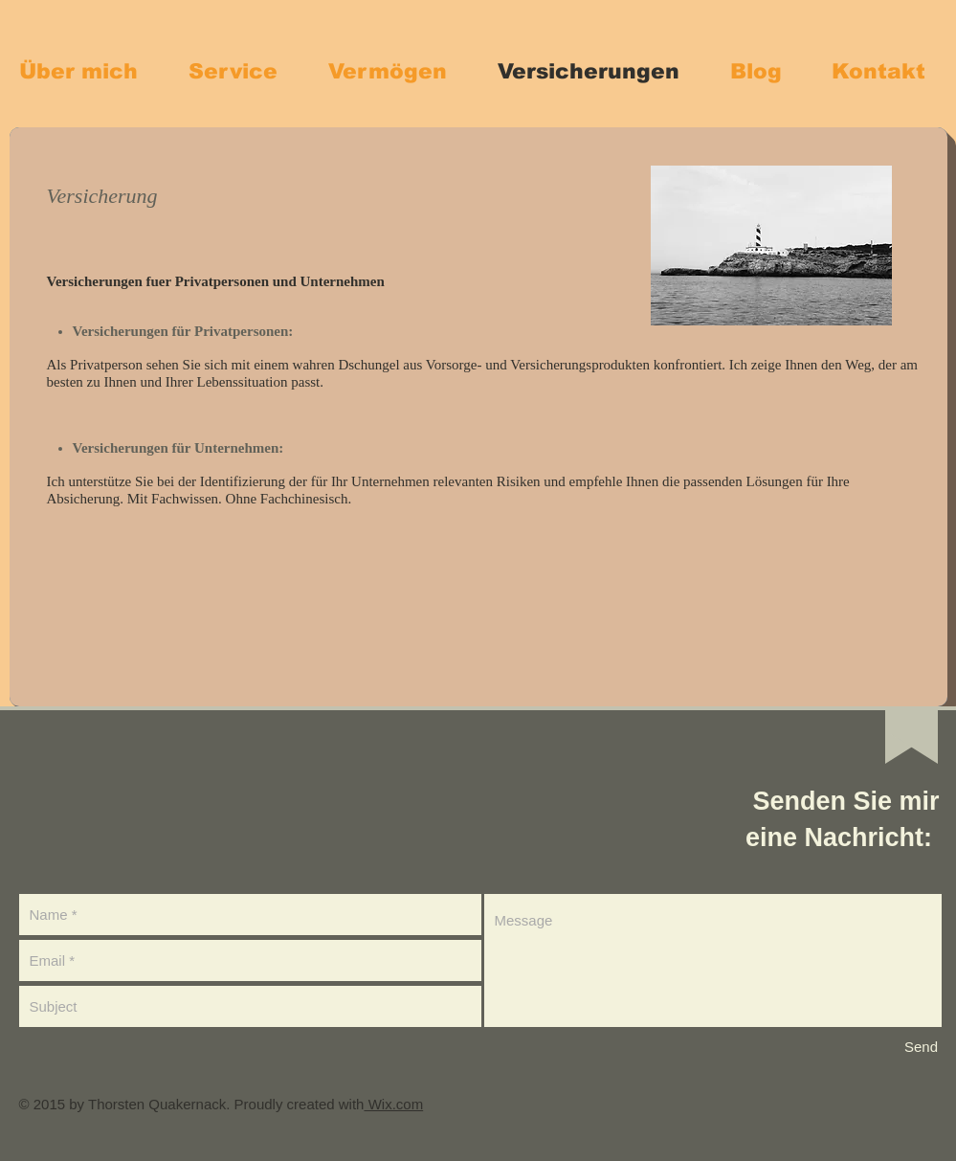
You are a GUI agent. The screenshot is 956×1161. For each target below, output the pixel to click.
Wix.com (393, 1104)
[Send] (921, 1046)
